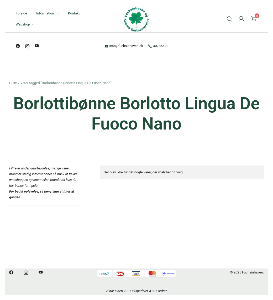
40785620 (158, 46)
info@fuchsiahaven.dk (124, 46)
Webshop (23, 24)
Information (45, 13)
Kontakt (74, 13)
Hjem (13, 83)
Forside (21, 13)
